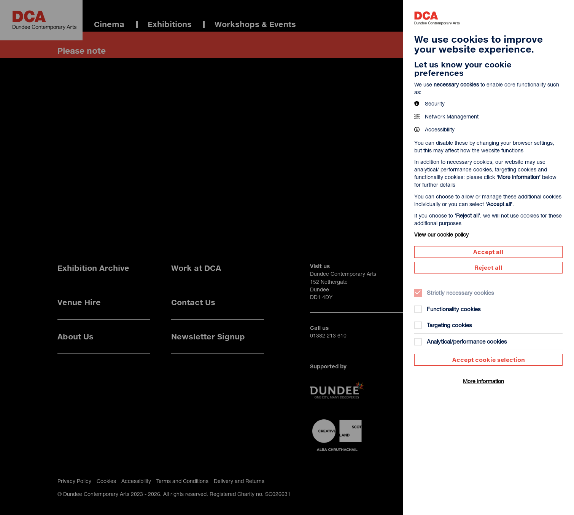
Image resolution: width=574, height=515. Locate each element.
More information (483, 381)
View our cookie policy (441, 234)
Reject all (488, 267)
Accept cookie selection (488, 359)
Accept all (488, 251)
